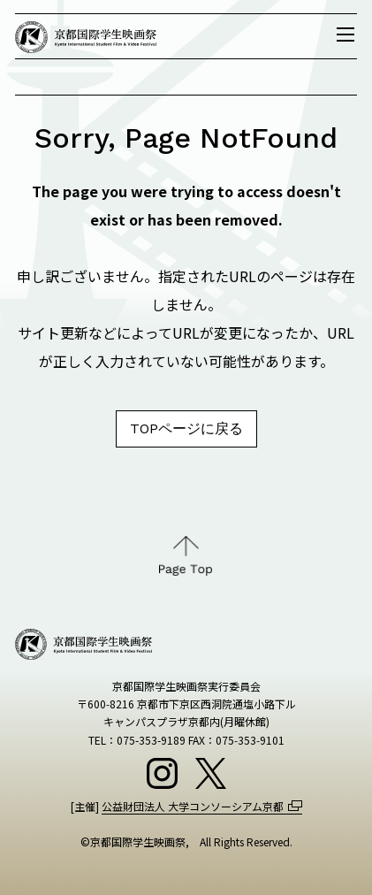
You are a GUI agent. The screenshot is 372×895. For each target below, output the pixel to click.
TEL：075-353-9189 (137, 739)
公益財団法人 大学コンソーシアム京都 (193, 806)
